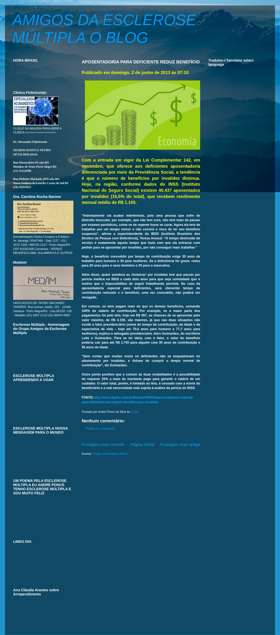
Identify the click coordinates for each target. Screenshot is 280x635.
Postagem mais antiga (180, 444)
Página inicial (142, 444)
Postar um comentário (100, 428)
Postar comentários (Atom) (110, 453)
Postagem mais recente (103, 444)
